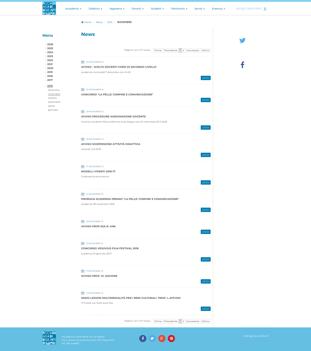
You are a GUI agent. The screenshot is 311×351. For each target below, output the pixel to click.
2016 (109, 22)
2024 (50, 52)
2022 (50, 60)
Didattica (95, 8)
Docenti (138, 8)
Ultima (205, 50)
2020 (50, 68)
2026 (50, 44)
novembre (54, 93)
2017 (50, 80)
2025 (50, 48)
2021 (50, 64)
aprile (51, 105)
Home (87, 22)
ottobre (52, 97)
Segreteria (117, 8)
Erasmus (218, 8)
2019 (50, 72)
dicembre (54, 89)
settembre (54, 101)
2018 (50, 76)
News (99, 22)
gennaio (53, 109)
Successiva (192, 50)
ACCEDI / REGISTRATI (249, 8)
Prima (158, 50)
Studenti (157, 8)
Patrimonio (179, 8)
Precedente (171, 50)
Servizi (200, 8)
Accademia (73, 8)
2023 (50, 56)
